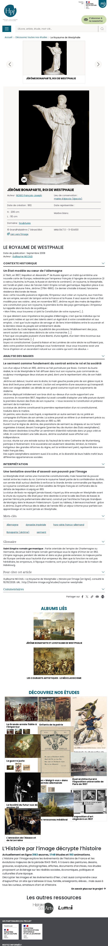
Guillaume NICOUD (22, 256)
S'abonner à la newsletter (96, 19)
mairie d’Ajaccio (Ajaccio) (68, 199)
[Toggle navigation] (6, 29)
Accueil (9, 37)
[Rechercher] (57, 29)
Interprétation (15, 464)
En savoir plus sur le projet (87, 890)
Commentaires (13, 589)
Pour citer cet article (17, 572)
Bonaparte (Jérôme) (18, 532)
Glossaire (9, 542)
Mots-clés (10, 516)
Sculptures (25, 223)
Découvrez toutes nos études (32, 37)
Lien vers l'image (19, 234)
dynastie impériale (36, 525)
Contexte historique (20, 264)
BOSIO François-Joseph (29, 195)
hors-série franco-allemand (68, 525)
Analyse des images (18, 356)
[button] (98, 64)
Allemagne (12, 525)
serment (41, 532)
